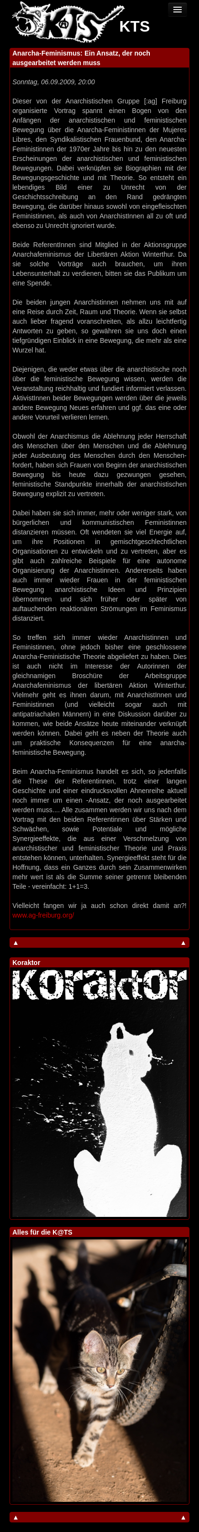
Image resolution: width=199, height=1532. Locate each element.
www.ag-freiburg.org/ (43, 915)
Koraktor (26, 962)
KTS (134, 26)
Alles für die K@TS (42, 1232)
